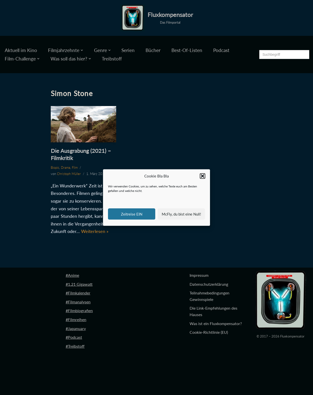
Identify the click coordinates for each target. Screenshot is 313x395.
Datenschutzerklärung (209, 284)
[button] (202, 176)
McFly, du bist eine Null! (181, 214)
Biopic (55, 167)
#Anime (72, 275)
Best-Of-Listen (186, 50)
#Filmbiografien (79, 310)
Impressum (199, 275)
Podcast (221, 50)
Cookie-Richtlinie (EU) (209, 332)
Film (75, 167)
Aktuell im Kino (21, 50)
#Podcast (74, 337)
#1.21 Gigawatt (79, 284)
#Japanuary (76, 328)
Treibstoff (112, 58)
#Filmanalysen (78, 301)
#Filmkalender (78, 292)
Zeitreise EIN (131, 214)
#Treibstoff (75, 346)
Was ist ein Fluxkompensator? (216, 323)
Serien (128, 50)
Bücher (153, 50)
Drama (65, 167)
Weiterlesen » (94, 231)
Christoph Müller (69, 174)
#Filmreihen (76, 319)
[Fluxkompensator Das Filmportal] (156, 17)
